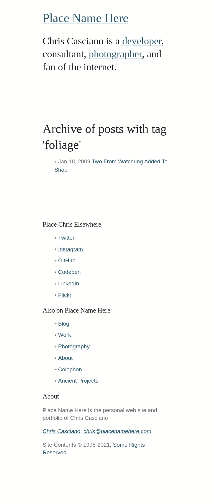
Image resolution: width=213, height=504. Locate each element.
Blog (63, 324)
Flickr (64, 295)
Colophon (70, 369)
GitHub (67, 260)
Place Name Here (85, 18)
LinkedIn (68, 283)
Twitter (66, 238)
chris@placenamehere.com (117, 431)
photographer (115, 53)
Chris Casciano (61, 431)
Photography (74, 346)
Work (64, 335)
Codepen (69, 272)
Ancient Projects (78, 381)
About (65, 358)
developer (141, 40)
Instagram (70, 249)
